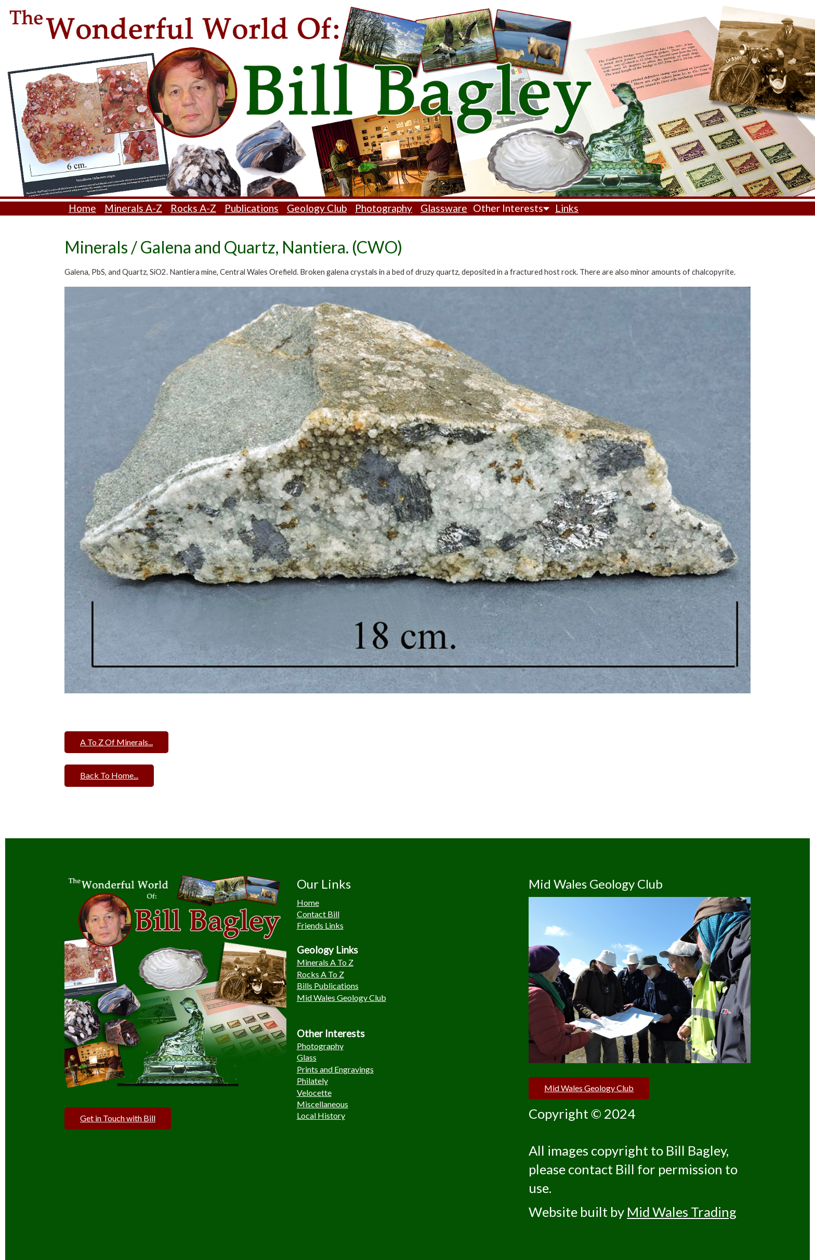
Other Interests (511, 208)
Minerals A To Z (325, 962)
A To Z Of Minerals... (116, 742)
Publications (252, 208)
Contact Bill (318, 914)
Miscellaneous (322, 1104)
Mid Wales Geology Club (341, 997)
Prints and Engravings (335, 1069)
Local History (321, 1115)
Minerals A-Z (133, 208)
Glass (307, 1057)
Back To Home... (109, 775)
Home (82, 208)
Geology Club (317, 208)
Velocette (314, 1092)
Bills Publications (328, 985)
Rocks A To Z (320, 974)
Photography (383, 208)
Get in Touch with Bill (117, 1118)
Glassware (443, 208)
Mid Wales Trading (682, 1211)
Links (567, 208)
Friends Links (320, 925)
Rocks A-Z (193, 208)
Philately (312, 1080)
